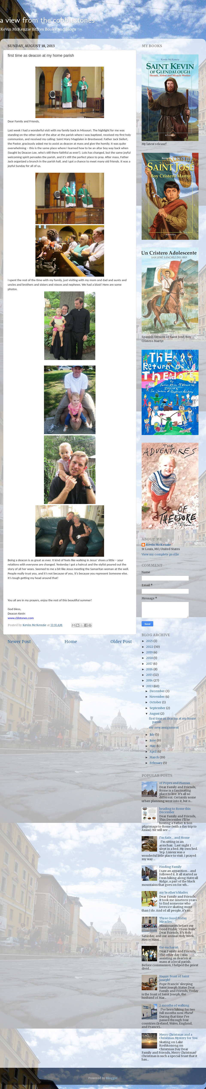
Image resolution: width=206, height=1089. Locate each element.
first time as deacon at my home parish (172, 720)
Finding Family (170, 867)
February (156, 763)
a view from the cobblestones (47, 20)
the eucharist (168, 947)
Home (71, 641)
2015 (149, 675)
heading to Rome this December (175, 810)
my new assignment (164, 727)
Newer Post (19, 641)
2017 (149, 664)
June (153, 740)
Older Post (121, 641)
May (153, 746)
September (158, 708)
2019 (149, 652)
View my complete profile (160, 554)
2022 (150, 647)
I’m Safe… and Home (174, 838)
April (153, 751)
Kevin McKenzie (158, 545)
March (155, 757)
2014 (149, 680)
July (152, 734)
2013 (149, 686)
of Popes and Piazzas (174, 783)
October (156, 702)
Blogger (111, 1078)
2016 (149, 669)
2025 (149, 641)
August (155, 714)
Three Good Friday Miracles (173, 920)
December (157, 691)
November (157, 697)
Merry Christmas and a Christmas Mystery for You (178, 1036)
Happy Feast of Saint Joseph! (174, 978)
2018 (149, 658)
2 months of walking (174, 1005)
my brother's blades (173, 892)
